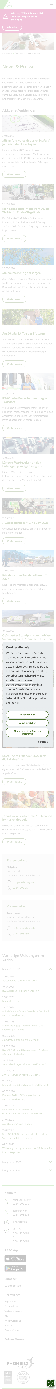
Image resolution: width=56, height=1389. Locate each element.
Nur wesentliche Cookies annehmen (27, 732)
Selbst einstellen (27, 722)
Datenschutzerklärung (19, 684)
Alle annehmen (27, 714)
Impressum (43, 741)
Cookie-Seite (24, 689)
